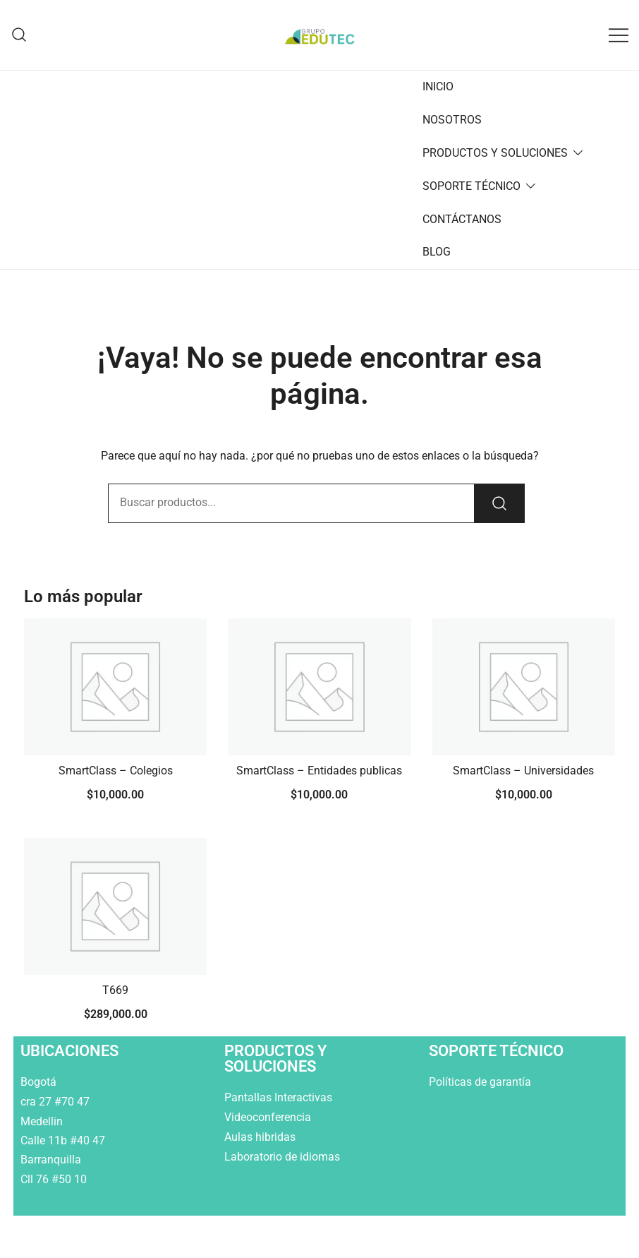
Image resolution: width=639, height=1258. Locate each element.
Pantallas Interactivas (279, 1097)
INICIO (438, 86)
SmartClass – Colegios (116, 770)
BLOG (436, 251)
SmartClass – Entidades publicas (319, 770)
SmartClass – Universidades (523, 770)
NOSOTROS (452, 119)
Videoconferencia (267, 1117)
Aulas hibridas (261, 1137)
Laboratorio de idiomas (283, 1156)
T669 (115, 990)
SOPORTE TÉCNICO (471, 186)
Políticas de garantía (481, 1082)
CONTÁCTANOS (461, 219)
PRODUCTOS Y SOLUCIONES (495, 153)
